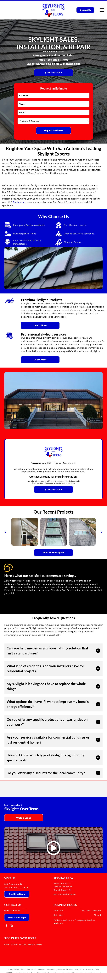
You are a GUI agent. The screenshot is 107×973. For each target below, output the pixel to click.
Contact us (19, 202)
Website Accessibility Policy (89, 969)
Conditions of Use (49, 969)
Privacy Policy (13, 969)
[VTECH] (66, 788)
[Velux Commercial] (40, 788)
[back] (5, 532)
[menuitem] (7, 944)
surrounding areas (67, 894)
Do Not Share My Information (31, 969)
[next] (102, 532)
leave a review (40, 590)
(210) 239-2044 (12, 910)
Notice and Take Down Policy (68, 969)
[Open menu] (102, 10)
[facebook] (6, 926)
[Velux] (15, 788)
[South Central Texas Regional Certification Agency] (91, 788)
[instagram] (11, 926)
